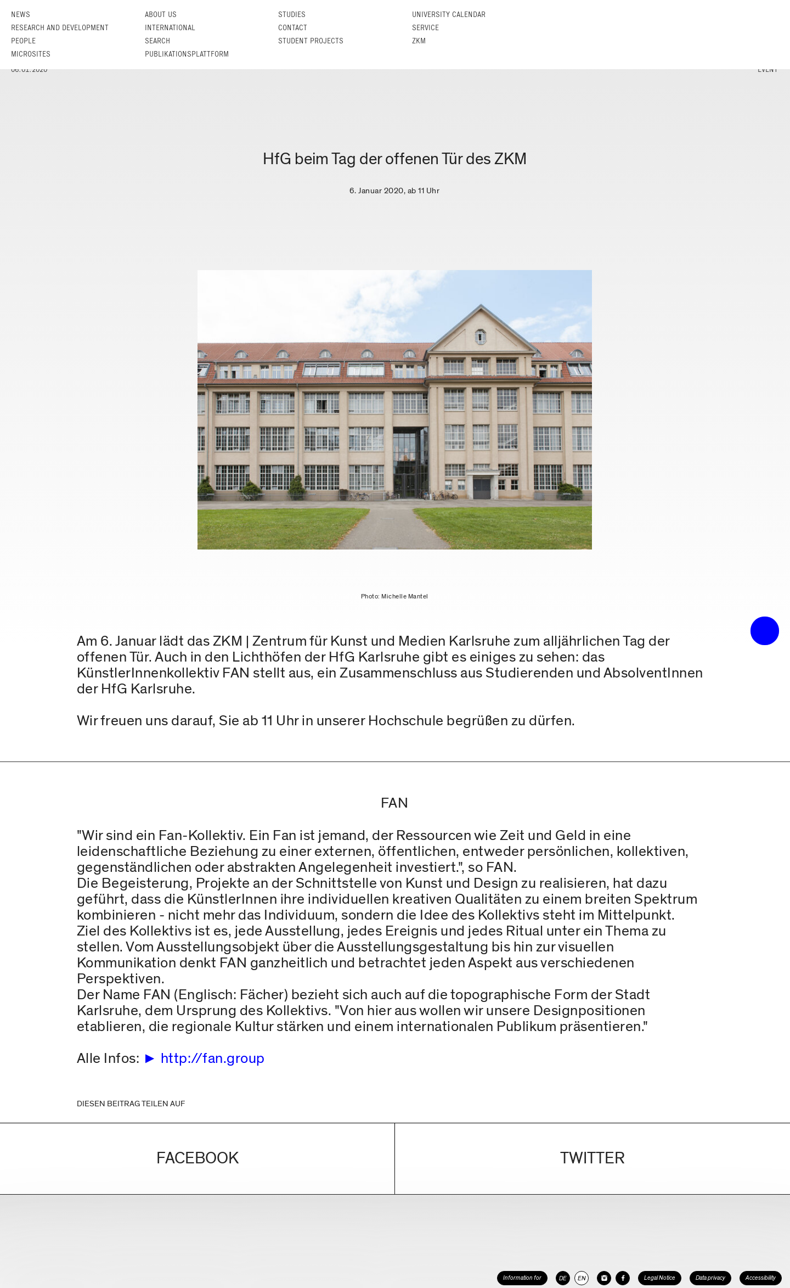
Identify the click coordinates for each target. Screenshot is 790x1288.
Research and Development (60, 27)
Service (425, 27)
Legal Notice (659, 1278)
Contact (292, 27)
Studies (292, 14)
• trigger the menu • (765, 631)
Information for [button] (522, 1278)
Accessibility (761, 1278)
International (170, 27)
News (20, 14)
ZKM (419, 41)
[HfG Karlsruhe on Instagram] (604, 1278)
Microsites (30, 54)
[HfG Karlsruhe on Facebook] (623, 1278)
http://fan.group (213, 1058)
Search (157, 41)
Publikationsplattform (187, 54)
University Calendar (449, 14)
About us (161, 14)
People (23, 41)
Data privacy (710, 1278)
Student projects (310, 41)
